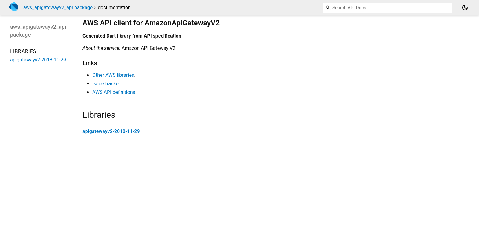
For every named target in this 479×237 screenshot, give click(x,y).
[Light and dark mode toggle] (465, 8)
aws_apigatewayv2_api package (58, 7)
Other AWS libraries (113, 75)
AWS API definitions (113, 92)
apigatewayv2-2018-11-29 (111, 131)
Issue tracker (106, 84)
